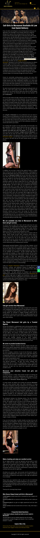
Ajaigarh (13, 527)
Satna (7, 526)
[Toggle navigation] (38, 8)
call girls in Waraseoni (13, 265)
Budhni (31, 526)
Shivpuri (17, 527)
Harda (17, 526)
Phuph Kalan (12, 526)
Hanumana (21, 526)
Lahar (9, 527)
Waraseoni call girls (8, 136)
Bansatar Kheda (25, 527)
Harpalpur (26, 526)
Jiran (20, 527)
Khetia (4, 526)
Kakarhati (5, 527)
